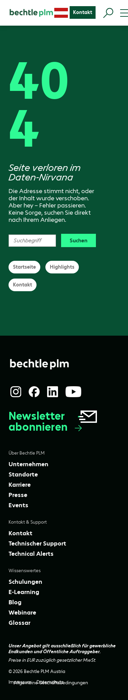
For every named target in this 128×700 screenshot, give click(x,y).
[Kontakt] (83, 12)
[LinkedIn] (52, 391)
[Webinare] (22, 612)
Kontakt (22, 285)
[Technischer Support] (37, 543)
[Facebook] (34, 391)
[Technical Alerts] (31, 553)
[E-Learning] (24, 592)
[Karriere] (20, 484)
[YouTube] (73, 391)
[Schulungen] (25, 581)
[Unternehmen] (28, 464)
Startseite (24, 267)
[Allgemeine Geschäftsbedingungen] (51, 683)
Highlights (62, 267)
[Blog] (15, 602)
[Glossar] (19, 623)
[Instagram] (16, 391)
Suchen (78, 240)
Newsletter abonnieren (53, 422)
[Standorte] (23, 474)
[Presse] (18, 495)
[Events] (18, 505)
